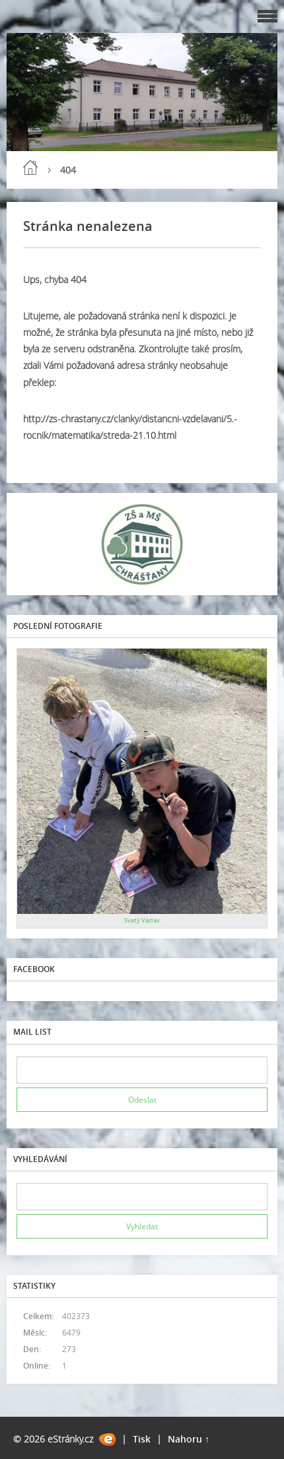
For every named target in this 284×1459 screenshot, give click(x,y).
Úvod (30, 168)
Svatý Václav (142, 920)
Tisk (142, 1439)
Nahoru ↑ (188, 1439)
